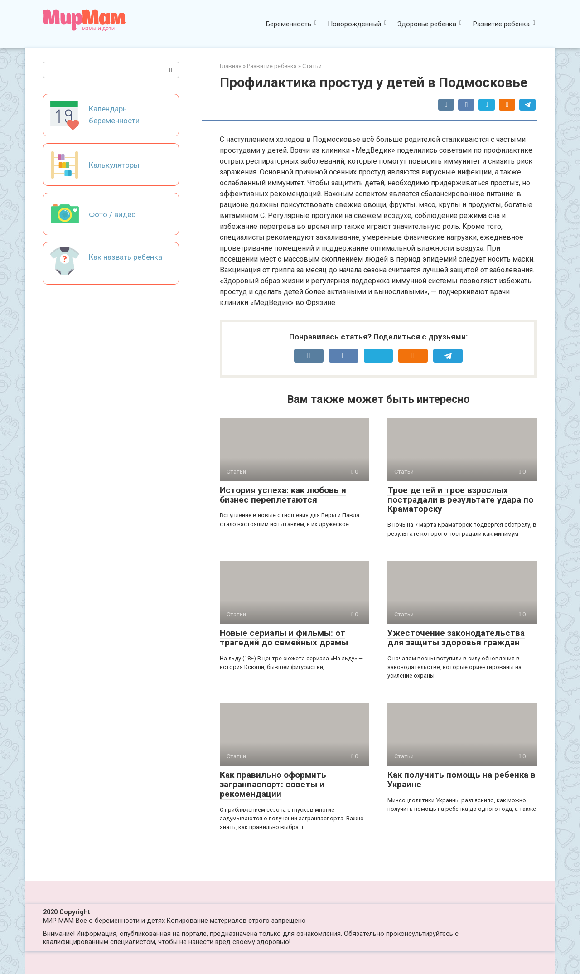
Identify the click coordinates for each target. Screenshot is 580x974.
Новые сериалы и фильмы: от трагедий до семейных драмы (284, 638)
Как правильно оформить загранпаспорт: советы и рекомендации (273, 784)
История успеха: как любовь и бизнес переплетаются (283, 495)
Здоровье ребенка (426, 24)
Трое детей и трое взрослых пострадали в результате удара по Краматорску (460, 499)
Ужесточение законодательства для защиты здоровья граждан (456, 638)
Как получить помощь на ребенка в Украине (461, 780)
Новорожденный (354, 24)
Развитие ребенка (501, 24)
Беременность (288, 24)
